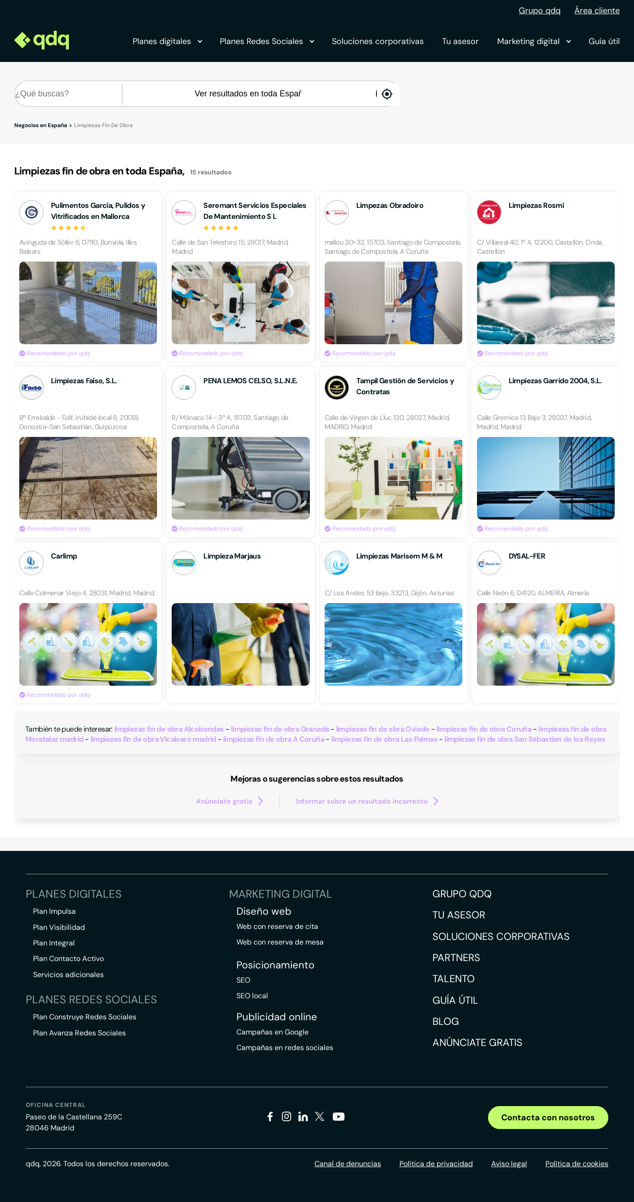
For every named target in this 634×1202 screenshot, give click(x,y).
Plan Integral (54, 943)
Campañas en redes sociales (284, 1047)
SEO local (252, 996)
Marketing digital (533, 41)
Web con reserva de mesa (280, 942)
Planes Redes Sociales (267, 41)
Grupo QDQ (462, 893)
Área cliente (597, 10)
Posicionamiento (275, 965)
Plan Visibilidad (59, 927)
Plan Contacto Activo (68, 958)
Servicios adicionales (68, 974)
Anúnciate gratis (477, 1042)
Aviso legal (509, 1163)
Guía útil (604, 41)
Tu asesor (460, 41)
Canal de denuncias (347, 1163)
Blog (445, 1021)
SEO (243, 980)
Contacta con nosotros (548, 1117)
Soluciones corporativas (378, 41)
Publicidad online (276, 1017)
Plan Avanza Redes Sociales (79, 1033)
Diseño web (264, 911)
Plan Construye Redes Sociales (84, 1017)
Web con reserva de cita (277, 926)
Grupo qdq (540, 10)
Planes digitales (167, 41)
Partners (456, 957)
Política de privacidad (436, 1163)
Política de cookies (576, 1163)
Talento (453, 978)
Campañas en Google (272, 1032)
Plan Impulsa (54, 911)
